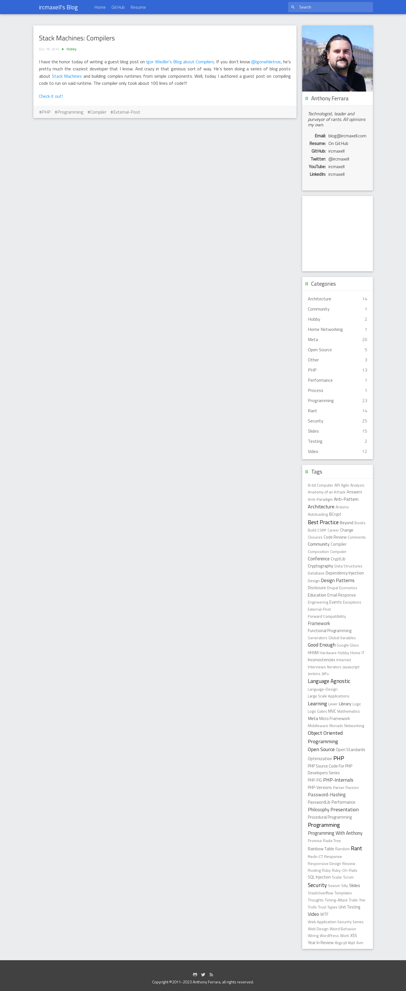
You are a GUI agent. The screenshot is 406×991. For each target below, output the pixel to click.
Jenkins (314, 673)
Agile (345, 485)
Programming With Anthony (335, 833)
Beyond (346, 522)
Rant (356, 848)
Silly (344, 885)
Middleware (318, 725)
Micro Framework (334, 718)
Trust (322, 907)
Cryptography (320, 565)
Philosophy (318, 809)
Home (100, 7)
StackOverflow (320, 893)
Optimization (320, 758)
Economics (348, 588)
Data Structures (348, 566)
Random (342, 849)
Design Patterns (338, 580)
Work (344, 935)
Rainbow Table (321, 848)
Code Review (335, 537)
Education (317, 595)
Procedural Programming (330, 817)
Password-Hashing (327, 794)
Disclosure (317, 588)
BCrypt (335, 514)
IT (363, 653)
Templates (343, 893)
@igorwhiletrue (266, 61)
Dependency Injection (345, 573)
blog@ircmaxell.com (347, 135)
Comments (357, 537)
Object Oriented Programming (325, 737)
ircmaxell (336, 151)
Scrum (348, 877)
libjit (351, 943)
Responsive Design (324, 863)
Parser (338, 787)
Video (313, 914)
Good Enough (322, 645)
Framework (319, 623)
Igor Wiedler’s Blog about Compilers (180, 61)
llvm (359, 943)
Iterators (334, 667)
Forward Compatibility (327, 616)
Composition (318, 551)
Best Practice (323, 522)
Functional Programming (329, 630)
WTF (324, 914)
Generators (317, 638)
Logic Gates (317, 711)
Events (335, 602)
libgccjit (341, 943)
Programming (70, 112)
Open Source (321, 749)
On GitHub (338, 143)
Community (319, 544)
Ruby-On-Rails (344, 870)
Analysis (357, 485)
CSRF (321, 530)
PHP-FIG (315, 780)
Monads (336, 725)
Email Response (341, 595)
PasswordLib (319, 802)
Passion (352, 787)
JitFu (325, 673)
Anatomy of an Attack (326, 492)
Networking (354, 725)
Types (332, 907)
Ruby (326, 870)
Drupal (332, 588)
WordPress (329, 935)
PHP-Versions (320, 787)
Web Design (318, 929)
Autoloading (318, 514)
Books (360, 523)
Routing (314, 870)
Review (348, 863)
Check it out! (51, 96)
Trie (362, 900)
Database (316, 573)
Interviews (317, 667)
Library (345, 703)
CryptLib (338, 559)
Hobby (71, 49)
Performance (343, 802)
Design (314, 581)
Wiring (313, 935)
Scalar (337, 877)
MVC (332, 711)
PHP (46, 112)
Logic (357, 704)
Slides (354, 885)
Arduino (342, 507)
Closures (315, 537)
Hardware (328, 653)
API (337, 485)
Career (333, 530)
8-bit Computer (320, 485)
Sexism (334, 885)
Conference (319, 558)
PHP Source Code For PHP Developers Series (330, 769)
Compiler (98, 112)
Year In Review (321, 943)
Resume (138, 7)
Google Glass (348, 645)
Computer (338, 551)
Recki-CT (315, 856)
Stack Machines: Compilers (77, 38)
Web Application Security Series (336, 922)
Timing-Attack (336, 900)
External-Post (126, 112)
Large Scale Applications (328, 696)
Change (346, 530)
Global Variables (342, 638)
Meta (313, 718)
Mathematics (348, 711)
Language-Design (323, 689)
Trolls (312, 907)
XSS (353, 935)
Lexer (333, 704)
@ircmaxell (338, 158)
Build (312, 530)
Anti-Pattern (346, 499)
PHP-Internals (338, 780)
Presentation (344, 809)
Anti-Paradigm (320, 499)
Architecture (321, 506)
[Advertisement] (165, 160)
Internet (343, 660)
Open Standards (350, 749)
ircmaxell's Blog (58, 7)
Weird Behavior (343, 929)
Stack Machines (67, 76)
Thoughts (316, 900)
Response (333, 856)
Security (317, 885)
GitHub (118, 7)
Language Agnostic (329, 681)
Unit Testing (349, 907)
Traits (353, 900)
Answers (354, 492)
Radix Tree (332, 840)
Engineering (318, 602)
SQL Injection (319, 877)
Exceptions (352, 602)
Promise (315, 840)
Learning (317, 703)
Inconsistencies (321, 659)
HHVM (313, 653)
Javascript (351, 667)
